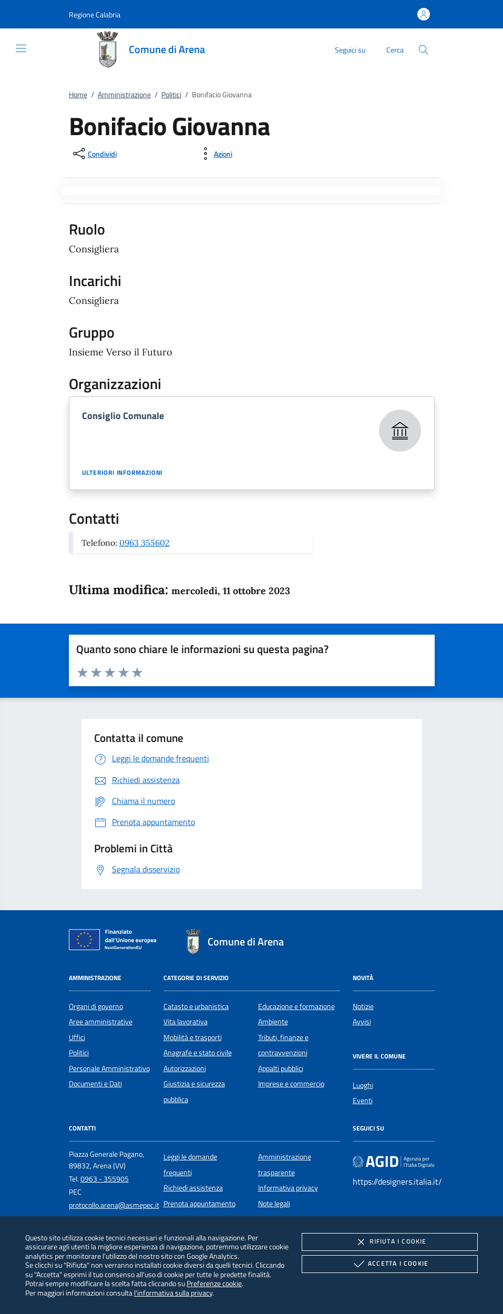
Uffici (77, 1037)
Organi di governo (96, 1006)
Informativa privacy (288, 1188)
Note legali (274, 1203)
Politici (171, 94)
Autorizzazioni (184, 1068)
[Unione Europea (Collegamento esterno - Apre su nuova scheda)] (115, 941)
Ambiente (273, 1021)
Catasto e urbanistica (196, 1006)
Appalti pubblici (280, 1068)
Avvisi (362, 1021)
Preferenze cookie (214, 1283)
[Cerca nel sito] (423, 49)
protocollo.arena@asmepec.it (114, 1205)
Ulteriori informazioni (122, 472)
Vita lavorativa (185, 1021)
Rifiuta (389, 1242)
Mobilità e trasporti (192, 1037)
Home (78, 94)
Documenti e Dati (95, 1083)
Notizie (363, 1006)
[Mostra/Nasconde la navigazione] (21, 48)
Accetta (389, 1264)
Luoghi (363, 1085)
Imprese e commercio (291, 1083)
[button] (94, 14)
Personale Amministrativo (109, 1068)
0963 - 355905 (104, 1179)
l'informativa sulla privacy (173, 1292)
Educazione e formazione (296, 1006)
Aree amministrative (100, 1021)
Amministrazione (124, 94)
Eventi (363, 1100)
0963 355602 (144, 542)
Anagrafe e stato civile (197, 1052)
